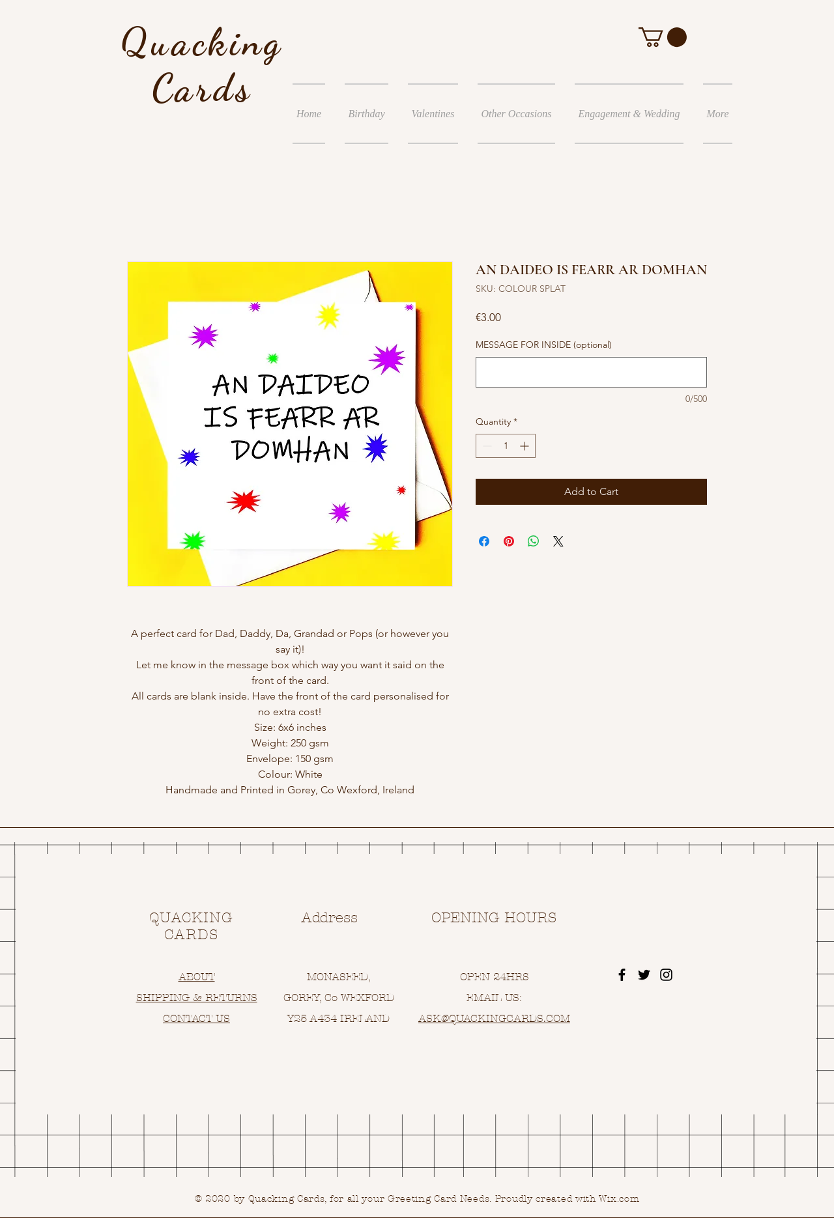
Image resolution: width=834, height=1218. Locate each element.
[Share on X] (558, 541)
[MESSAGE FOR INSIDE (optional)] (591, 372)
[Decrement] (486, 445)
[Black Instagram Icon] (666, 975)
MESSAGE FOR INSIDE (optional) (544, 344)
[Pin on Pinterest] (509, 541)
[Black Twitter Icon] (644, 975)
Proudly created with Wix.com (567, 1198)
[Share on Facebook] (484, 541)
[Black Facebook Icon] (622, 975)
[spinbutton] (505, 445)
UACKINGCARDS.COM (513, 1018)
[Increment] (525, 445)
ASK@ (433, 1018)
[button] (663, 37)
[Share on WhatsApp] (533, 541)
